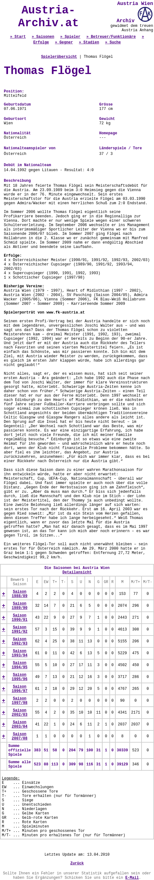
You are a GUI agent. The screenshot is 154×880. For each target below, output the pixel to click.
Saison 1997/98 (19, 700)
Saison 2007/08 (19, 736)
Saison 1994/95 (19, 665)
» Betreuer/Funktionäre (111, 37)
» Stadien (89, 42)
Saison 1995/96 (19, 677)
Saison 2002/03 (19, 712)
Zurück (77, 863)
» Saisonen (43, 37)
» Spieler (70, 37)
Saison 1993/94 (19, 653)
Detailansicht (77, 572)
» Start (18, 37)
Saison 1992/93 (19, 641)
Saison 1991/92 (19, 629)
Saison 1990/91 (19, 617)
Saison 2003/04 (19, 724)
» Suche (113, 42)
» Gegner (64, 42)
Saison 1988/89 (19, 594)
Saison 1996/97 (19, 689)
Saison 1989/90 (19, 605)
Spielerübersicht (59, 57)
